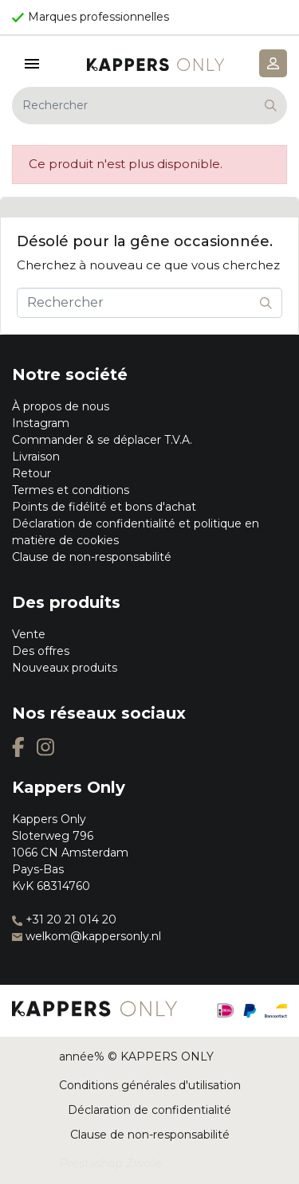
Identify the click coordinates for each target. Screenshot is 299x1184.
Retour (31, 473)
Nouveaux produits (64, 668)
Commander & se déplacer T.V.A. (102, 440)
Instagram (40, 423)
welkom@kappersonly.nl (86, 936)
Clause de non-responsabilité (91, 557)
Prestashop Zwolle (111, 1163)
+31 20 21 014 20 (64, 919)
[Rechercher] (149, 105)
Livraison (36, 456)
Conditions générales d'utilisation (150, 1085)
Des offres (40, 651)
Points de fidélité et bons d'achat (104, 507)
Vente (28, 634)
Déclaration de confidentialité (149, 1110)
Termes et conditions (70, 490)
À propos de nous (60, 406)
